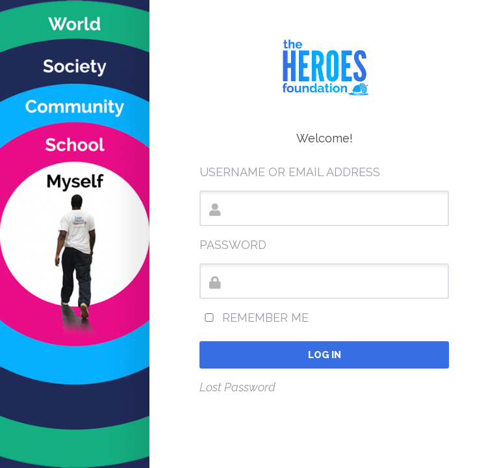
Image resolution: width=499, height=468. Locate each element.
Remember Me (254, 317)
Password (232, 245)
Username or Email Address (289, 172)
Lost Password (237, 387)
